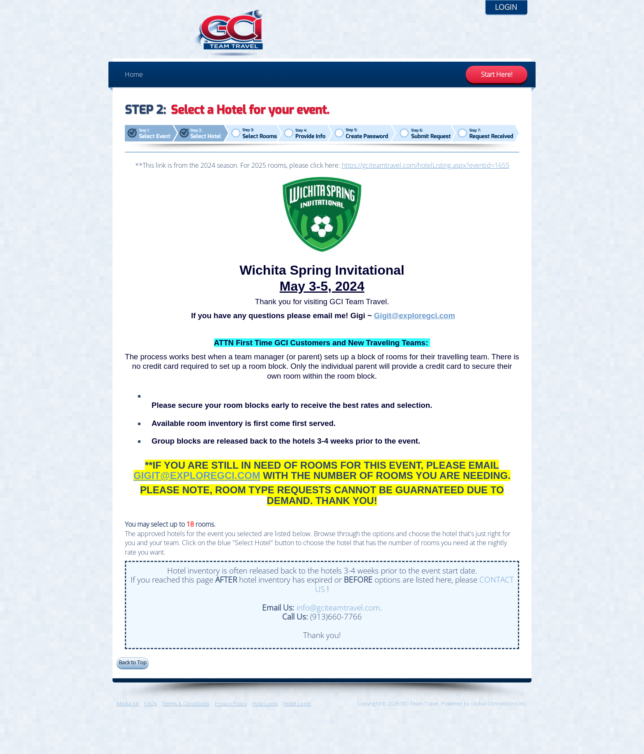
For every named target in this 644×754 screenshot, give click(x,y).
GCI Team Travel (160, 35)
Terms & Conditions (185, 708)
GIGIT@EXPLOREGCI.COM (196, 479)
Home (134, 78)
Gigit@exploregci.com (414, 319)
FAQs (150, 708)
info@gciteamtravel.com (338, 611)
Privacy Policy (231, 708)
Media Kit (128, 708)
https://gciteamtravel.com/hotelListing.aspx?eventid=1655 (425, 169)
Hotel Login (297, 708)
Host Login (265, 708)
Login (506, 7)
